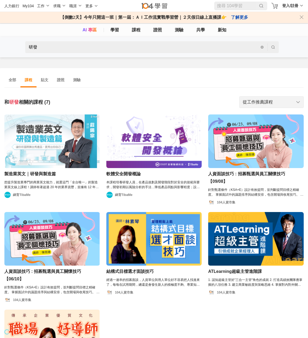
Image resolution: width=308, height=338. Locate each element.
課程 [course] (136, 30)
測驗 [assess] (179, 30)
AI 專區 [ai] (89, 30)
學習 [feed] (114, 30)
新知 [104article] (222, 30)
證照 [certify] (157, 30)
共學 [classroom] (200, 30)
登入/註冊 (290, 5)
